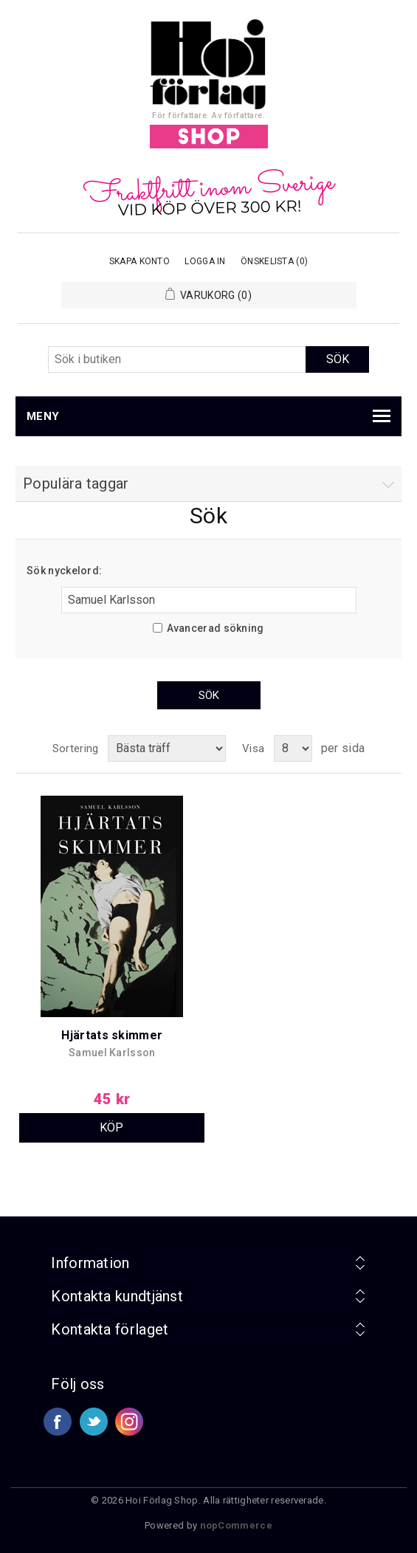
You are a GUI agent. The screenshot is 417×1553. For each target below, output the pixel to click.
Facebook (58, 1422)
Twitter (94, 1422)
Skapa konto (139, 261)
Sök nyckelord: (64, 570)
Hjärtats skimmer (111, 1035)
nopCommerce (236, 1525)
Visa (253, 748)
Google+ (129, 1422)
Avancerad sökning (215, 628)
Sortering (75, 748)
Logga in (205, 261)
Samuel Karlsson (112, 1052)
